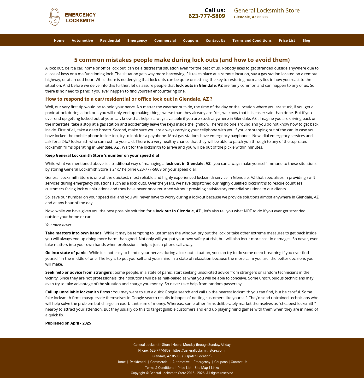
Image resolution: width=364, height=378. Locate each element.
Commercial (165, 40)
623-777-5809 (206, 16)
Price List (287, 40)
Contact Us (215, 40)
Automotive (82, 40)
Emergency (137, 40)
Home (59, 40)
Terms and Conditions (251, 40)
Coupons (191, 40)
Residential (110, 40)
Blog (306, 40)
